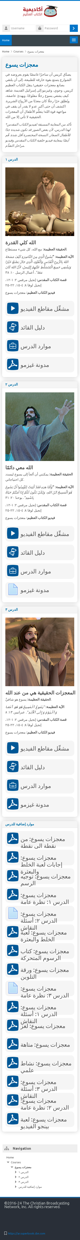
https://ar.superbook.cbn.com (26, 1233)
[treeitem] (40, 1172)
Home (6, 40)
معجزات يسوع (23, 1167)
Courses (16, 1162)
